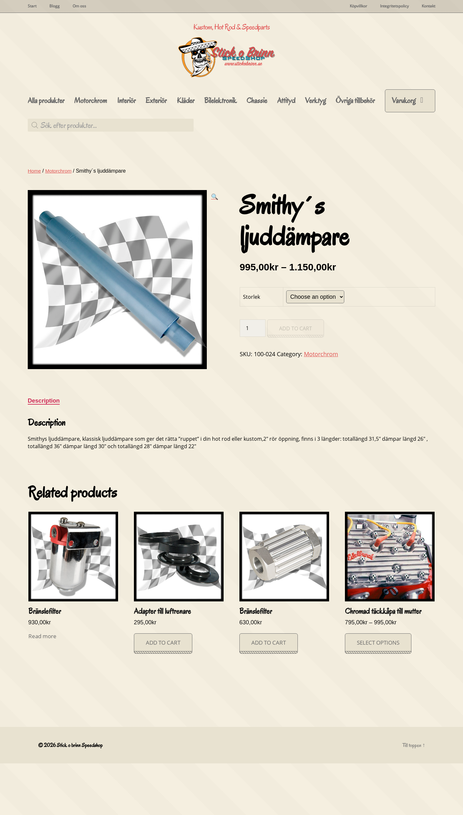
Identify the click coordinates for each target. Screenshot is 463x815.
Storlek (251, 348)
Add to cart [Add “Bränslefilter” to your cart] (268, 694)
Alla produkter (46, 152)
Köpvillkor (358, 6)
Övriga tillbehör (355, 152)
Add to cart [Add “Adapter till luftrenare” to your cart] (163, 694)
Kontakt (428, 6)
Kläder (186, 152)
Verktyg (315, 152)
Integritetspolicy (394, 6)
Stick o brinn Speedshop (81, 796)
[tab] (44, 452)
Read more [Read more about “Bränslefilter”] (42, 687)
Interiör (126, 152)
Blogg (54, 6)
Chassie (257, 152)
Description (44, 452)
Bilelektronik (220, 152)
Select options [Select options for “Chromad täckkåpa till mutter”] (378, 694)
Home (35, 222)
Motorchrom (90, 152)
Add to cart (295, 380)
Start (32, 6)
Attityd (286, 152)
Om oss (79, 6)
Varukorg (404, 152)
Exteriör (156, 152)
